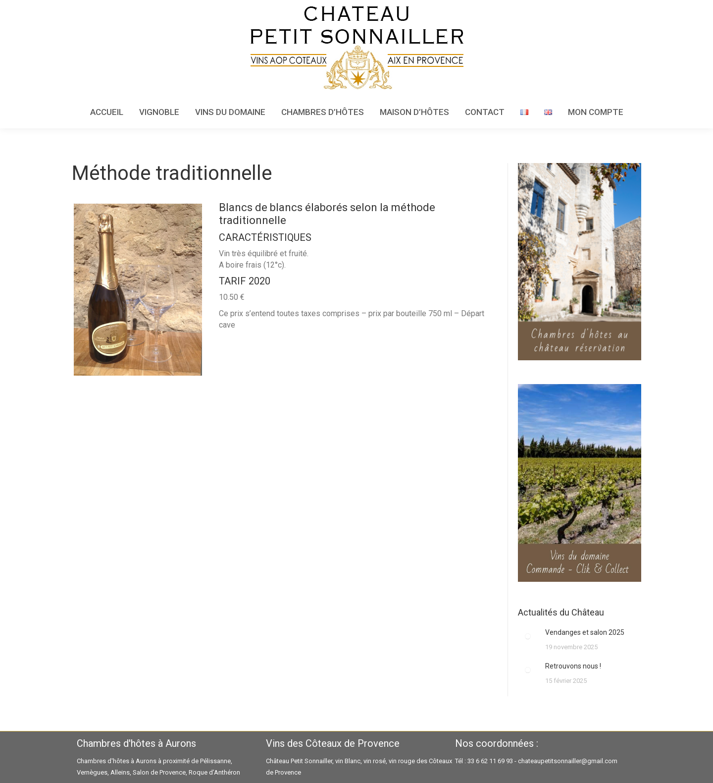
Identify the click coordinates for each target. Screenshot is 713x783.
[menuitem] (106, 112)
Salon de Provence (159, 772)
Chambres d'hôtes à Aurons (116, 761)
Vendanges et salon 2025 (584, 632)
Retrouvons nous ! (573, 666)
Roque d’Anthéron (214, 772)
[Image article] (528, 636)
